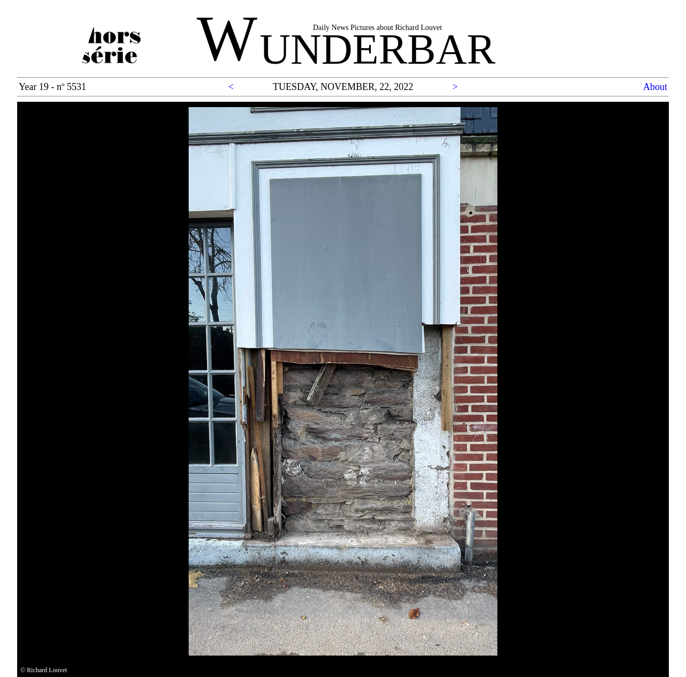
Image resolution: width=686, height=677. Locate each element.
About (655, 86)
